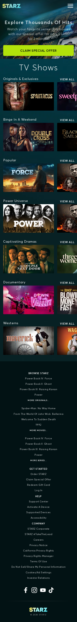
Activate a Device (38, 506)
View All (67, 79)
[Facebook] (25, 590)
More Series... (38, 460)
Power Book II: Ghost (38, 383)
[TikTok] (51, 590)
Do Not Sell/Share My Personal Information (38, 566)
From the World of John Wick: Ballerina (38, 413)
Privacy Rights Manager (38, 555)
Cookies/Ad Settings (39, 572)
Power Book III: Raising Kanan (38, 389)
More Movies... (39, 430)
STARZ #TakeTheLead (38, 534)
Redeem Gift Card (38, 484)
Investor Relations (38, 577)
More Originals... (38, 400)
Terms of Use (38, 561)
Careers (38, 539)
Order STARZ (38, 474)
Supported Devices (38, 512)
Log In (39, 490)
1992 (39, 424)
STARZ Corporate (38, 528)
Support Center (38, 501)
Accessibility (39, 517)
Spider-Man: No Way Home (38, 408)
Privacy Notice (38, 545)
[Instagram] (34, 590)
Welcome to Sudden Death (38, 419)
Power (38, 394)
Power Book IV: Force (38, 378)
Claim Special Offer (38, 479)
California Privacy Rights (38, 550)
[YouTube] (43, 590)
